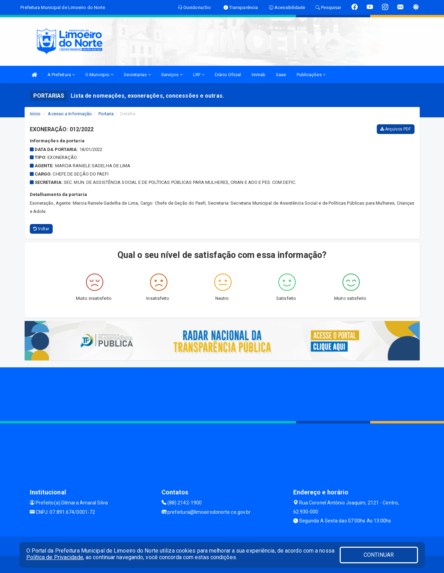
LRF (199, 74)
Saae (281, 74)
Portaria (106, 113)
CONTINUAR (379, 555)
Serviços (172, 74)
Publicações (311, 74)
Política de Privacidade (54, 557)
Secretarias (137, 74)
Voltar (41, 228)
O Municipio (99, 74)
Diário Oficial (228, 74)
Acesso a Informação (70, 113)
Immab (259, 74)
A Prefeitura (61, 74)
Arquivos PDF (395, 129)
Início (35, 113)
